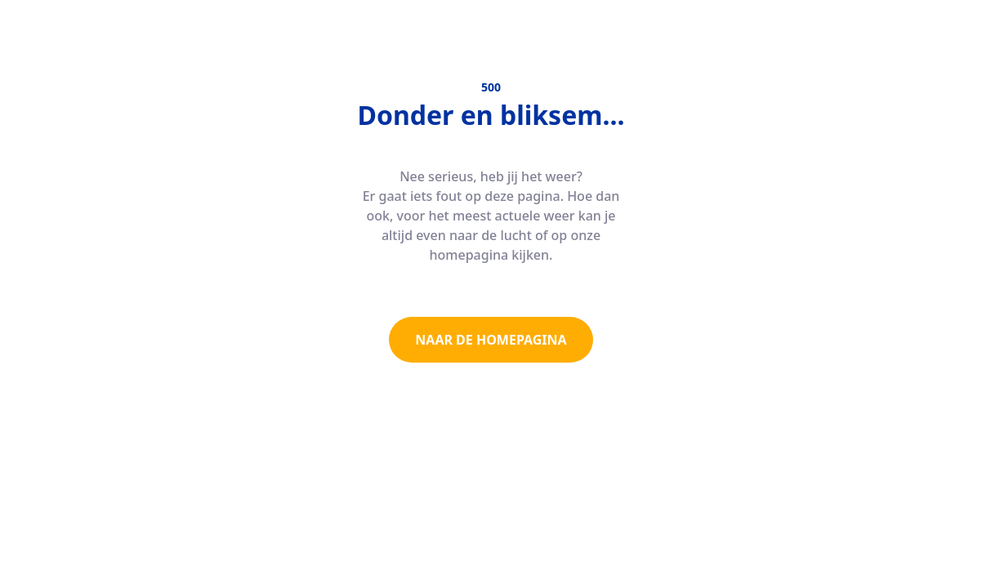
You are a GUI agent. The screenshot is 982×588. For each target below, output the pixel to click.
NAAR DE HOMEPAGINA (490, 340)
